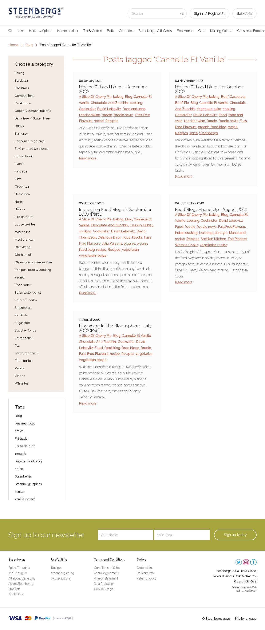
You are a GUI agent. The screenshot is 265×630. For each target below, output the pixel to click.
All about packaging (22, 578)
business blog (25, 423)
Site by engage (246, 618)
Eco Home (185, 31)
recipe (99, 121)
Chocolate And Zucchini (109, 103)
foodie (107, 115)
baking (118, 97)
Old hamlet (23, 254)
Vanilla (19, 368)
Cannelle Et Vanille (213, 103)
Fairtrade (21, 171)
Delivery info (145, 573)
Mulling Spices (221, 31)
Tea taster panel (26, 353)
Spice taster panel (28, 292)
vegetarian (130, 250)
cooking (136, 103)
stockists (21, 315)
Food (223, 115)
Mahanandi (237, 233)
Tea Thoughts (17, 573)
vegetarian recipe (93, 255)
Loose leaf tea (25, 224)
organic (20, 453)
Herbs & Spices (40, 31)
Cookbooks (23, 103)
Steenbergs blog (62, 573)
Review (20, 277)
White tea (22, 383)
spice (19, 469)
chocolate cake (209, 109)
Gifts (201, 31)
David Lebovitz (109, 109)
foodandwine (89, 115)
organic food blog (28, 461)
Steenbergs (23, 307)
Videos (20, 376)
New (20, 31)
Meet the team (25, 239)
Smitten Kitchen (213, 239)
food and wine (134, 109)
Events (19, 164)
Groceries (126, 31)
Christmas (22, 88)
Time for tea (23, 360)
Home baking (67, 31)
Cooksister (87, 109)
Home (13, 45)
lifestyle (221, 233)
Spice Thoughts (19, 567)
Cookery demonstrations (33, 111)
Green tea (22, 186)
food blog (112, 348)
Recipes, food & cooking (33, 270)
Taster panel (24, 338)
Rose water (23, 285)
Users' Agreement (106, 573)
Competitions (24, 95)
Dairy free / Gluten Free (32, 118)
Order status (145, 567)
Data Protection (104, 583)
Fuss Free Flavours (93, 354)
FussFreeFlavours (232, 227)
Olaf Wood (23, 247)
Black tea (21, 80)
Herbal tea (22, 194)
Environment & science (31, 148)
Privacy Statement (106, 578)
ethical (20, 431)
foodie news (123, 115)
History (20, 209)
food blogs (130, 348)
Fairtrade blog (25, 446)
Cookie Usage (103, 589)
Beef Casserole (233, 97)
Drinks (19, 126)
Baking (19, 73)
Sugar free (22, 323)
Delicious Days (109, 237)
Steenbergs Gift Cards (155, 31)
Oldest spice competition (33, 262)
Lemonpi (206, 233)
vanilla (19, 491)
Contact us (15, 594)
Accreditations (61, 578)
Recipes (111, 121)
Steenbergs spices (28, 484)
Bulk (110, 31)
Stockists (14, 589)
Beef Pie (182, 103)
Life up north (24, 217)
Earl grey (21, 133)
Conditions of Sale (106, 567)
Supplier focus (25, 330)
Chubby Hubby (141, 225)
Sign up (235, 535)
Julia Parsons (112, 243)
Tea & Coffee (92, 31)
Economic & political (30, 141)
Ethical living (24, 156)
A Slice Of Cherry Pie (95, 97)
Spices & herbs (26, 300)
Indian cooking (186, 233)
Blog (29, 45)
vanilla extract (25, 499)
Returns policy (147, 578)
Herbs (19, 201)
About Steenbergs (20, 583)
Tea (17, 345)
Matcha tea (22, 232)
